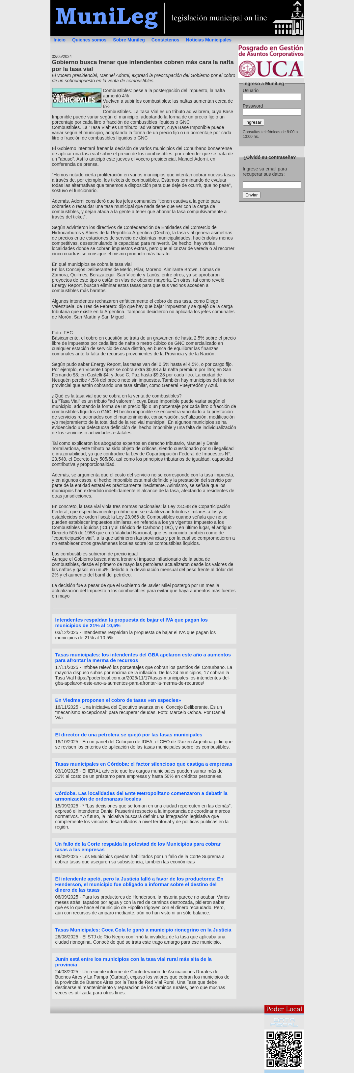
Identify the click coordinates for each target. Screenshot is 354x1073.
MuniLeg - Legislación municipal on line (177, 18)
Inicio (60, 39)
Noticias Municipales (208, 39)
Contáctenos (165, 39)
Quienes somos (89, 39)
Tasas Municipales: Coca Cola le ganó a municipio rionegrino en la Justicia (143, 929)
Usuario (251, 90)
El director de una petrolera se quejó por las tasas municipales (129, 734)
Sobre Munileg (129, 39)
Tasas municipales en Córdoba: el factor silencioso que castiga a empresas (143, 764)
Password (253, 106)
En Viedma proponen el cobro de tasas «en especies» (118, 700)
